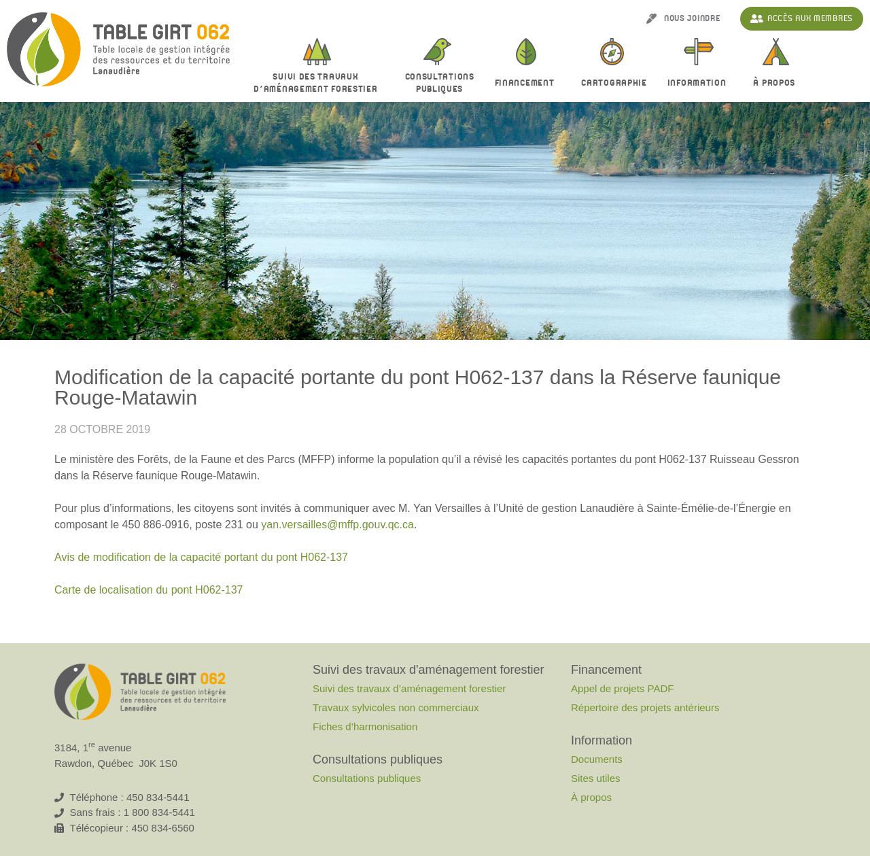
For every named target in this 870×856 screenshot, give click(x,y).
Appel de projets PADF (622, 688)
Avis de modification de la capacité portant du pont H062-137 (201, 557)
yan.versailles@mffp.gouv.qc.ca (337, 524)
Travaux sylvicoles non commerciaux (396, 707)
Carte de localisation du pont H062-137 (148, 590)
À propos (777, 83)
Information (700, 83)
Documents (597, 759)
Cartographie (613, 83)
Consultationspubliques (439, 83)
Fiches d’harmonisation (365, 726)
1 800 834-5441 (159, 812)
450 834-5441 (158, 797)
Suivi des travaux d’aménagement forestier (319, 83)
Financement (528, 83)
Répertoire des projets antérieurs (645, 707)
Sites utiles (596, 778)
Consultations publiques (367, 778)
